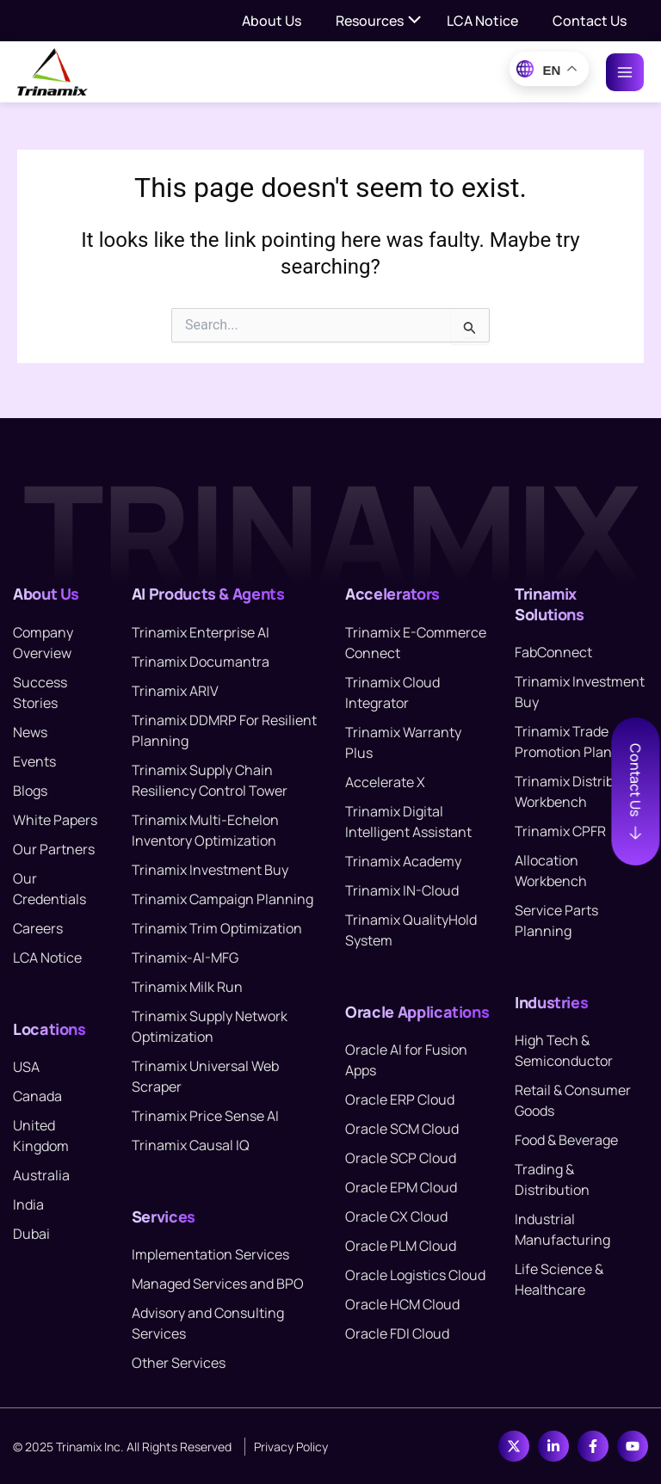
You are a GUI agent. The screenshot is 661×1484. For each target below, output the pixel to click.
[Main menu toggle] (625, 72)
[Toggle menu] (415, 20)
